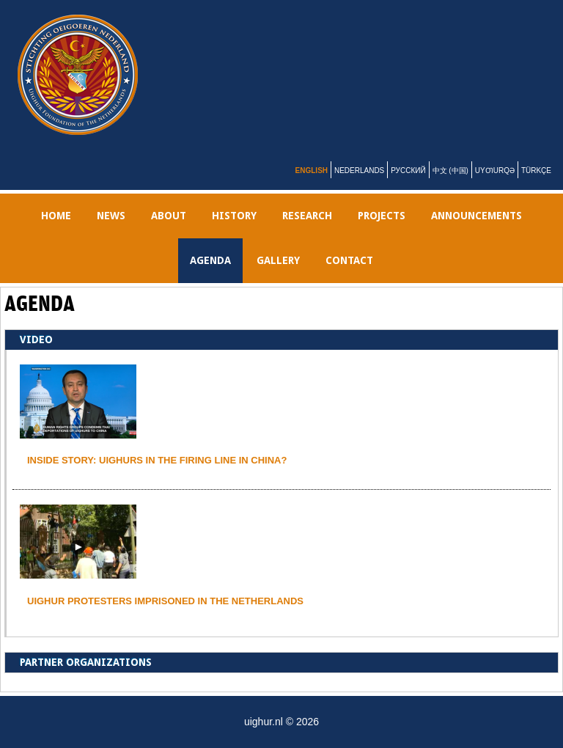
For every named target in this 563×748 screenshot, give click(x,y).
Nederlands (359, 170)
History (234, 215)
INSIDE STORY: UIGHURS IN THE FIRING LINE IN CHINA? (157, 460)
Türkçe (536, 170)
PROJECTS (381, 215)
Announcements (476, 215)
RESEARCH (307, 215)
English (311, 170)
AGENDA (210, 260)
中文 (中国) (450, 170)
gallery (278, 260)
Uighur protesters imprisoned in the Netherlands (165, 600)
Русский (408, 170)
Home (56, 215)
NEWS (111, 215)
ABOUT (168, 215)
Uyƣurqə (495, 170)
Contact (349, 260)
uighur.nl (290, 75)
